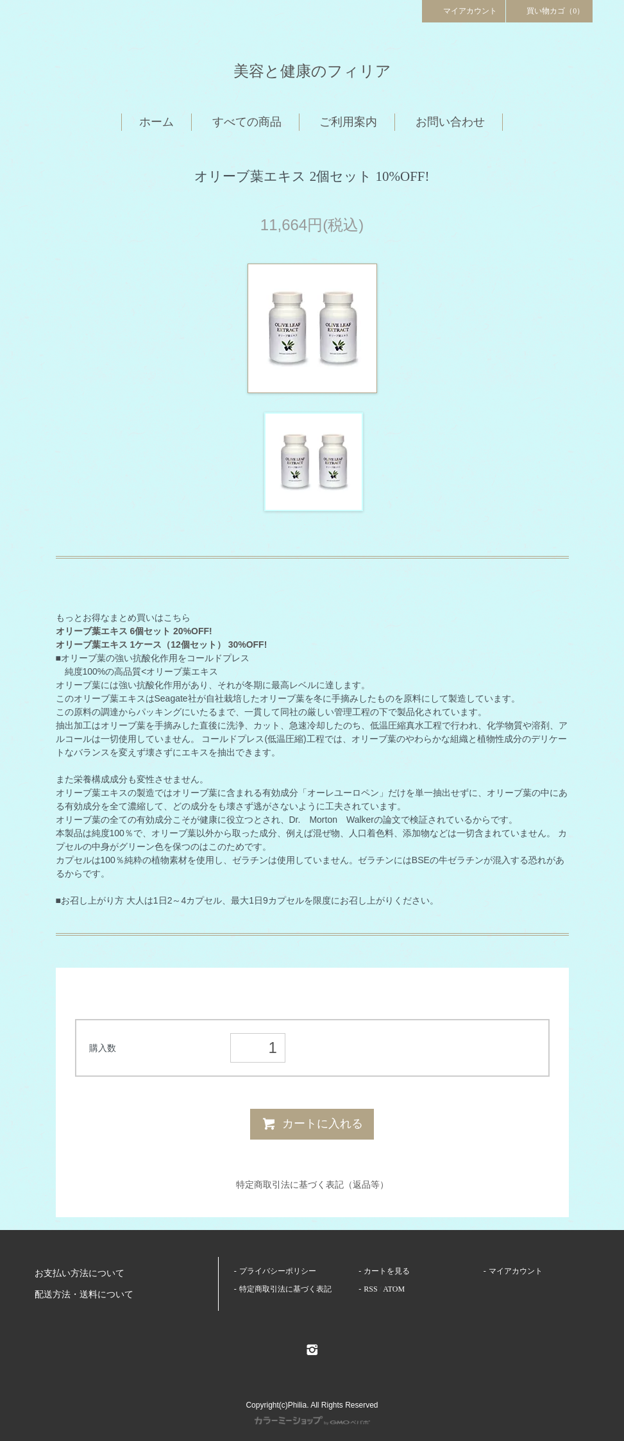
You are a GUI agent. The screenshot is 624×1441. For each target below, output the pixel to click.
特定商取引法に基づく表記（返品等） (312, 1184)
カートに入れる (312, 1123)
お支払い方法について (79, 1273)
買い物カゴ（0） (549, 10)
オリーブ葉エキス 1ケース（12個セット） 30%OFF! (161, 644)
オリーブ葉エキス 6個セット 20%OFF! (134, 631)
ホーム (156, 121)
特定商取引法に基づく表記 (285, 1289)
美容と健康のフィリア (312, 71)
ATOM (394, 1289)
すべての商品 (247, 121)
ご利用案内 (348, 121)
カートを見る (387, 1271)
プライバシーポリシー (277, 1271)
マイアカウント (463, 10)
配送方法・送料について (84, 1294)
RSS (370, 1289)
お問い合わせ (450, 121)
